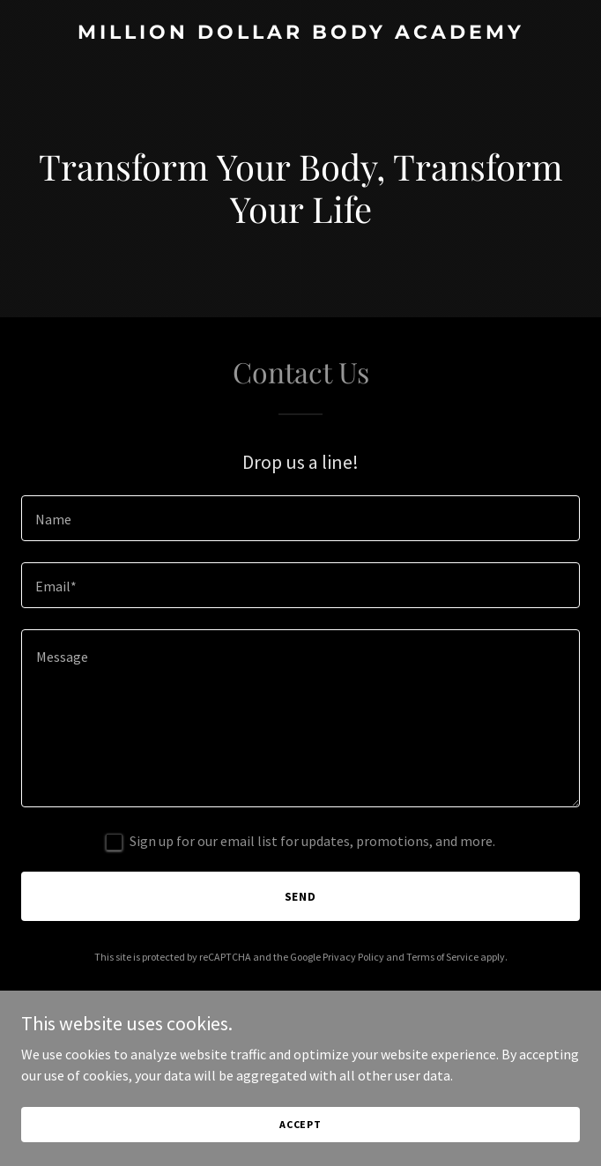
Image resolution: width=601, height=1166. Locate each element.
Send (301, 896)
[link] (300, 33)
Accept (300, 1124)
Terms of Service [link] (442, 956)
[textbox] (300, 518)
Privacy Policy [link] (353, 956)
